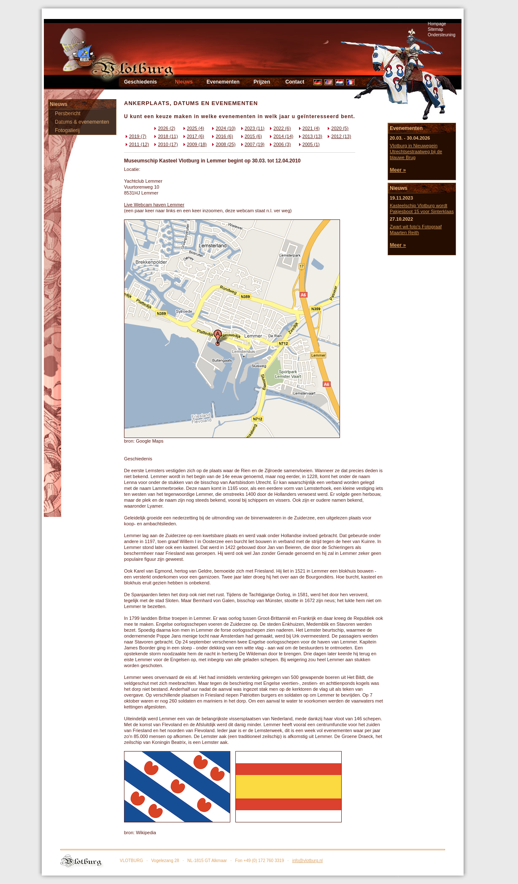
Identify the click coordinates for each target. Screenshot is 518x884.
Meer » (398, 170)
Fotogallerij (67, 130)
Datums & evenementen (82, 122)
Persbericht (68, 113)
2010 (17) (165, 144)
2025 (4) (193, 128)
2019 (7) (135, 136)
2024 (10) (222, 128)
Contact (294, 82)
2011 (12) (136, 144)
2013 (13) (309, 136)
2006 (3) (279, 144)
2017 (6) (193, 136)
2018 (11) (165, 136)
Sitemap (435, 29)
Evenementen (223, 82)
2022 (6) (279, 128)
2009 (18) (194, 144)
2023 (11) (252, 128)
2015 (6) (251, 136)
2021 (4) (308, 128)
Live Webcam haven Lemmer (154, 204)
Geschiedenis (140, 82)
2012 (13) (338, 136)
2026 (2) (164, 128)
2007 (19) (252, 144)
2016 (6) (221, 136)
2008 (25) (222, 144)
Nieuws (184, 82)
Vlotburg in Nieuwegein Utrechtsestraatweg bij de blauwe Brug (416, 151)
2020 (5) (337, 128)
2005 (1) (308, 144)
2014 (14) (280, 136)
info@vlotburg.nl (307, 860)
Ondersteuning (442, 34)
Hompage (437, 24)
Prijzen (262, 82)
